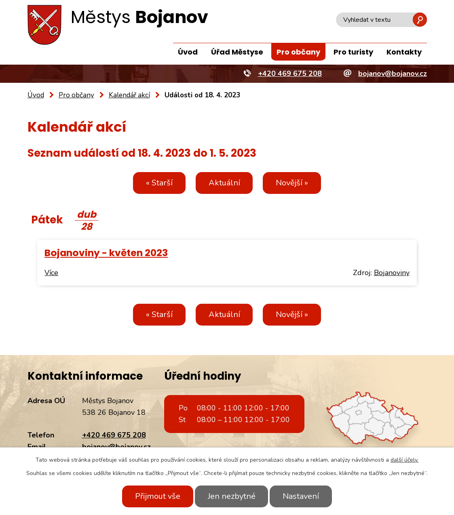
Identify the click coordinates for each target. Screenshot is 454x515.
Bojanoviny (392, 272)
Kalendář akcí (129, 95)
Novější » (292, 182)
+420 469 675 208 (114, 435)
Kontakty (404, 52)
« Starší (159, 182)
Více (51, 272)
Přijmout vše (157, 496)
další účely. (404, 460)
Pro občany (298, 52)
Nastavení (301, 496)
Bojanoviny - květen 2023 (106, 252)
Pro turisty (353, 52)
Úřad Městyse (237, 52)
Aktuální (224, 182)
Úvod (188, 52)
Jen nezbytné (232, 496)
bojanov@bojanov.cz (116, 447)
